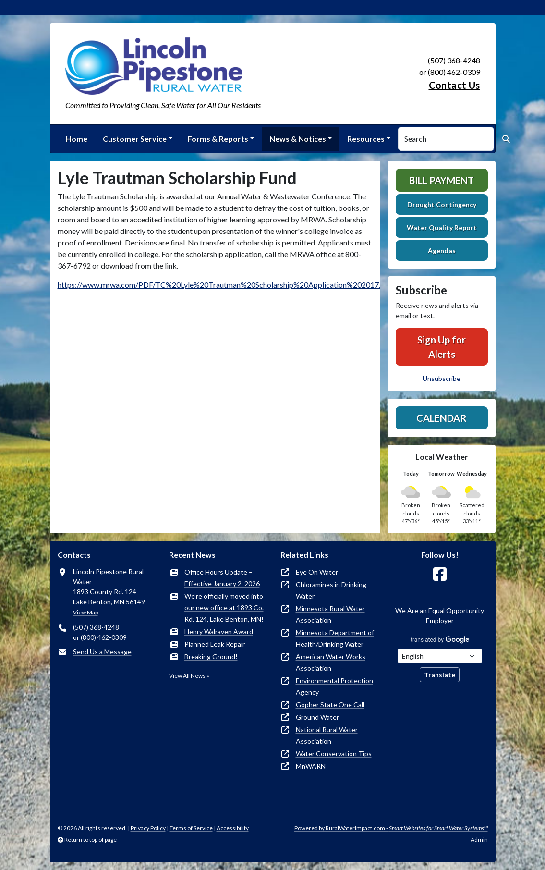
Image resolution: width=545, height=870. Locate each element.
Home (76, 138)
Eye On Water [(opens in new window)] (317, 572)
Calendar (441, 418)
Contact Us (454, 85)
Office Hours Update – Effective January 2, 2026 (222, 578)
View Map (85, 612)
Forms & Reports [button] (218, 138)
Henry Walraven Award (218, 631)
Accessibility (233, 828)
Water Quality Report (442, 227)
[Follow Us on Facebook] (440, 574)
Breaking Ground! (211, 656)
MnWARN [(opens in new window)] (311, 766)
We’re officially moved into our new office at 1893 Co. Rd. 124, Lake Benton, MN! (224, 607)
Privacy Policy (148, 828)
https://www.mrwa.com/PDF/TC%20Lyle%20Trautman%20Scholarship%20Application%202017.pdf (225, 284)
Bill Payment (441, 180)
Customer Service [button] (135, 138)
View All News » (189, 675)
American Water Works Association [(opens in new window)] (330, 662)
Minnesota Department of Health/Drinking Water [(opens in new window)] (335, 638)
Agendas (442, 250)
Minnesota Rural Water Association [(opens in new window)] (330, 614)
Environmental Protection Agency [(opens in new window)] (334, 686)
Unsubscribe (441, 378)
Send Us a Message (102, 652)
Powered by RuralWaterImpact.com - (391, 828)
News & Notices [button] (297, 138)
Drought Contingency (441, 204)
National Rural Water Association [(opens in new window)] (327, 735)
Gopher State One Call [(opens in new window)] (330, 704)
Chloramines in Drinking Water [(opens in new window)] (331, 590)
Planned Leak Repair (214, 644)
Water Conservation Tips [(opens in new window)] (334, 753)
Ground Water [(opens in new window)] (317, 717)
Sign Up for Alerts (441, 347)
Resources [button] (366, 138)
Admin (479, 839)
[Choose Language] (440, 656)
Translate (439, 675)
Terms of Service (191, 828)
